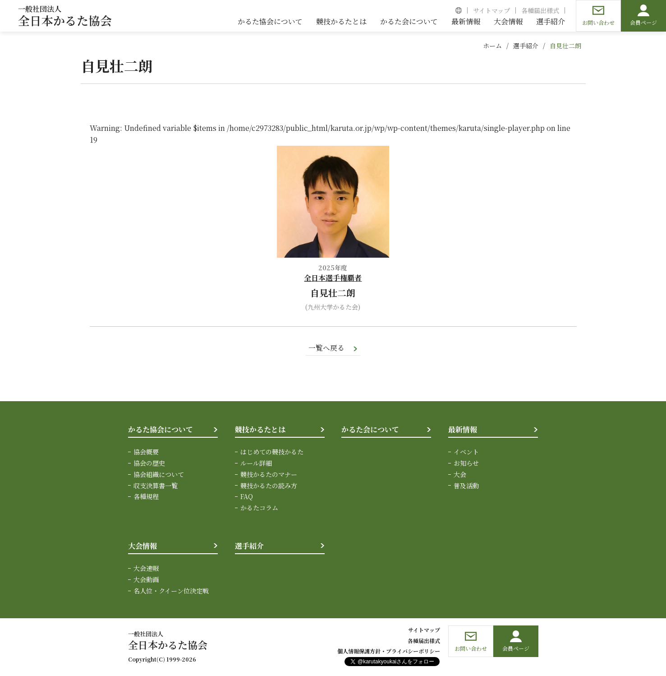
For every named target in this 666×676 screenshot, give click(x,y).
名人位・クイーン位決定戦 (171, 589)
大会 (460, 474)
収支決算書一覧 (155, 485)
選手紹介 (525, 45)
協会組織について (158, 474)
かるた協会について (160, 429)
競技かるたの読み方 (268, 485)
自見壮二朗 (565, 45)
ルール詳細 (256, 463)
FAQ (246, 495)
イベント (466, 452)
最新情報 (462, 429)
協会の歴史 (149, 463)
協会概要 (146, 452)
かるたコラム (259, 507)
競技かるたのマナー (268, 474)
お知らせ (466, 463)
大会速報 (146, 567)
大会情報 (142, 545)
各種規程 (146, 495)
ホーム (492, 45)
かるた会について (370, 429)
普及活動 (466, 485)
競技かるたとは (260, 429)
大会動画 (146, 578)
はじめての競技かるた (271, 452)
